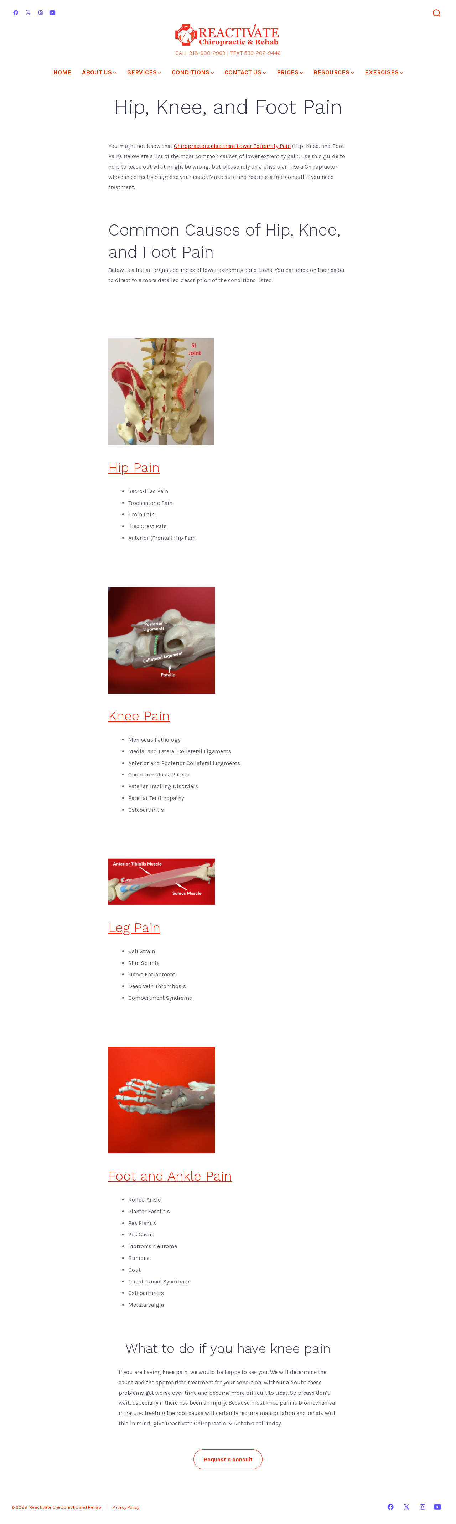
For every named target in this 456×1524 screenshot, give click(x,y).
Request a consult (228, 1459)
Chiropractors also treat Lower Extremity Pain (232, 146)
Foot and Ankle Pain (170, 1176)
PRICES (290, 72)
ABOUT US (99, 72)
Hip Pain (134, 467)
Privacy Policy (126, 1507)
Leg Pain (134, 927)
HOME (62, 72)
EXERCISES (384, 72)
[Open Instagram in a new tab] (40, 12)
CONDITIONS (193, 72)
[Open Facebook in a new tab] (15, 12)
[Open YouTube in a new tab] (52, 12)
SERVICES (144, 72)
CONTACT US (245, 72)
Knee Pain (139, 716)
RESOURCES (334, 72)
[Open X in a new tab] (28, 12)
